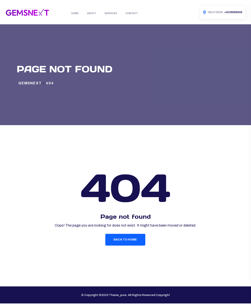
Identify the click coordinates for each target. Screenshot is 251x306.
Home (75, 13)
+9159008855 (222, 12)
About (91, 13)
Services (111, 13)
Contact (132, 13)
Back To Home (125, 241)
